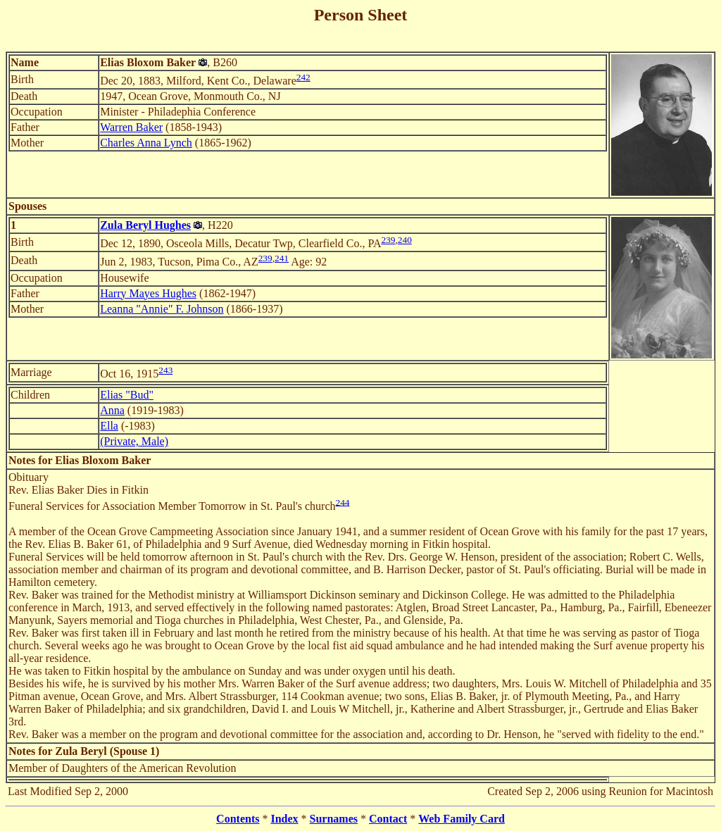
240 (405, 240)
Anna (112, 410)
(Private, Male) (134, 441)
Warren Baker (131, 127)
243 (165, 370)
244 (343, 501)
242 (303, 77)
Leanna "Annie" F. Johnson (161, 309)
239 (388, 240)
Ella (109, 426)
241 (282, 258)
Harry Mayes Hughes (148, 293)
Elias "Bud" (126, 395)
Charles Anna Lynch (146, 143)
